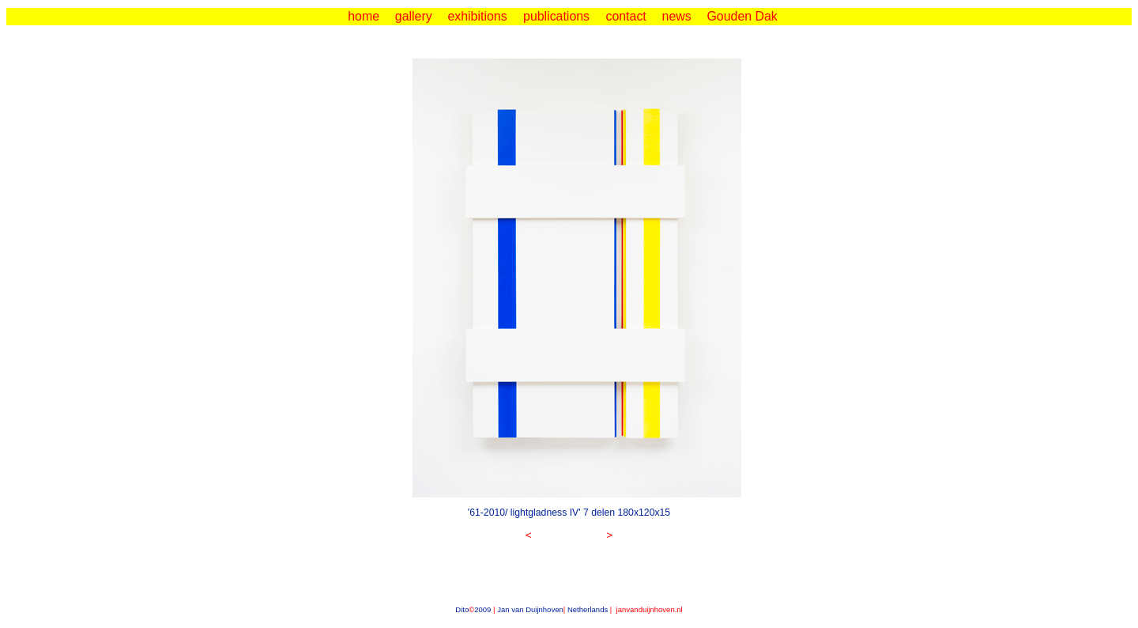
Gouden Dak (742, 16)
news (676, 16)
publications (556, 16)
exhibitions (477, 16)
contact (625, 16)
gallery (413, 16)
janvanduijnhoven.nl (648, 609)
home (363, 16)
